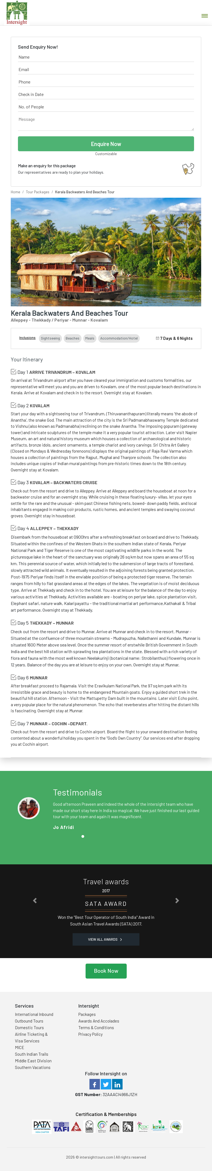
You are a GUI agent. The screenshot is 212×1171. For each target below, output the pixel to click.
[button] (34, 900)
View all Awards (105, 939)
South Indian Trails (31, 1054)
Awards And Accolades (98, 1020)
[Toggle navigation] (205, 15)
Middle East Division (33, 1060)
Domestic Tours (29, 1027)
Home (15, 192)
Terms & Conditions (96, 1027)
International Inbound (34, 1014)
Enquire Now (106, 143)
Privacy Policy (90, 1034)
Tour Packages (37, 192)
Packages (87, 1014)
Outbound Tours (29, 1020)
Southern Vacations (33, 1067)
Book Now (106, 970)
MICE (19, 1047)
